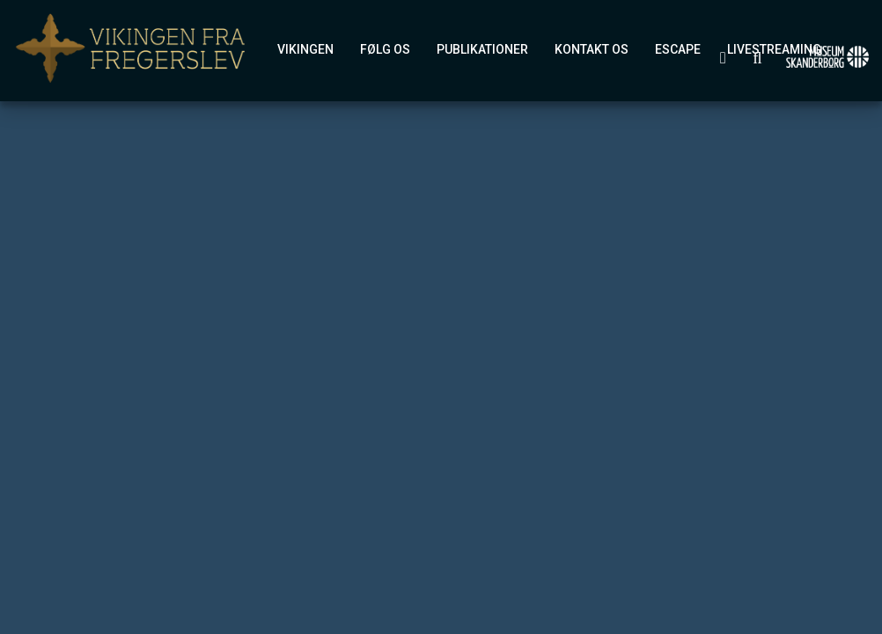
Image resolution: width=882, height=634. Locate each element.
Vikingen (305, 49)
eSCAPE (678, 49)
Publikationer (482, 49)
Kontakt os (591, 49)
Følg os (385, 49)
